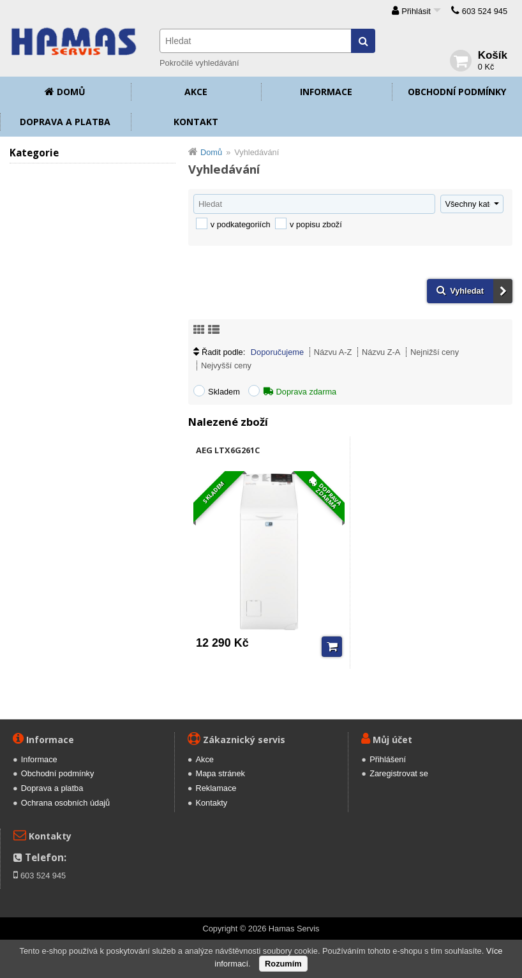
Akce (195, 92)
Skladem (224, 391)
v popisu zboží (316, 224)
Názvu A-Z (333, 352)
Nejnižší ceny (434, 352)
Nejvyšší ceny (226, 365)
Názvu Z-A (381, 352)
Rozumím (283, 963)
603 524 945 (484, 11)
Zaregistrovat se (398, 773)
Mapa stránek (220, 773)
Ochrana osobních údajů (65, 803)
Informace (326, 92)
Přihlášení (387, 759)
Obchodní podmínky (457, 92)
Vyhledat (467, 291)
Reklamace (215, 788)
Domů (71, 92)
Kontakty (211, 803)
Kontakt (196, 122)
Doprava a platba (65, 122)
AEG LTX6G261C (228, 450)
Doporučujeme (277, 352)
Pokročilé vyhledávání (199, 63)
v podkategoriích (241, 224)
